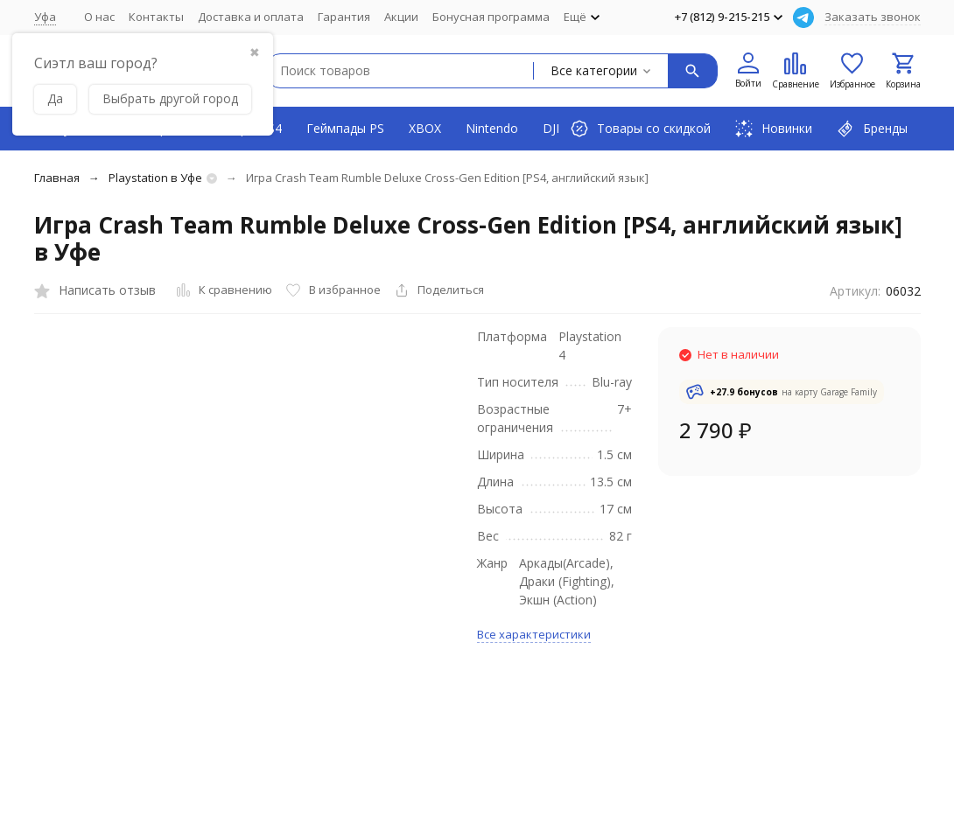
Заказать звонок (872, 16)
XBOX (425, 128)
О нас (99, 16)
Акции (401, 16)
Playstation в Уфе (155, 177)
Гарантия (344, 16)
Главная (57, 177)
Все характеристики (534, 634)
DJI (551, 128)
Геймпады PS (345, 128)
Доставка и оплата (251, 16)
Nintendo (492, 128)
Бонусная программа (491, 16)
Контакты (156, 16)
